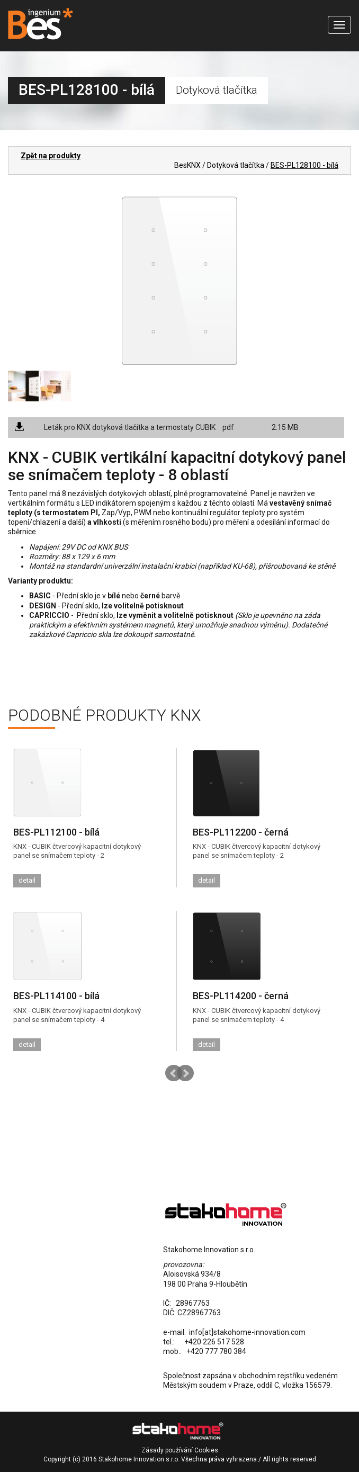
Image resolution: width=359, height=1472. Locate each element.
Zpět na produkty (50, 155)
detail (27, 880)
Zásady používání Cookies (179, 1450)
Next (185, 1073)
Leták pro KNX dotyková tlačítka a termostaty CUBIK (130, 427)
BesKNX (187, 165)
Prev (173, 1073)
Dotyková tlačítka (235, 165)
